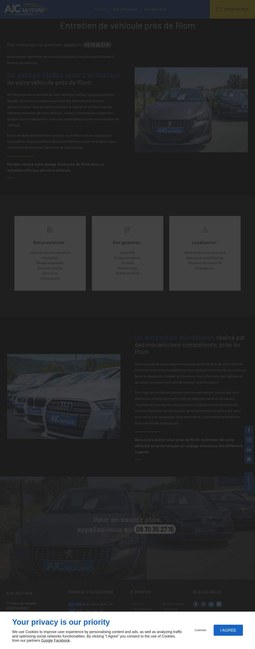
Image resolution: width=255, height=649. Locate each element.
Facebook (62, 640)
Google (47, 640)
